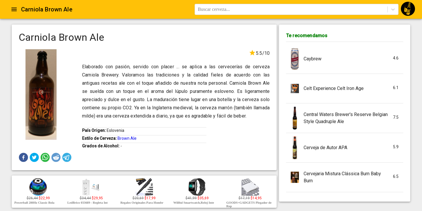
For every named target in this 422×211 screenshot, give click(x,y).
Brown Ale (127, 138)
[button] (23, 157)
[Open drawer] (14, 9)
